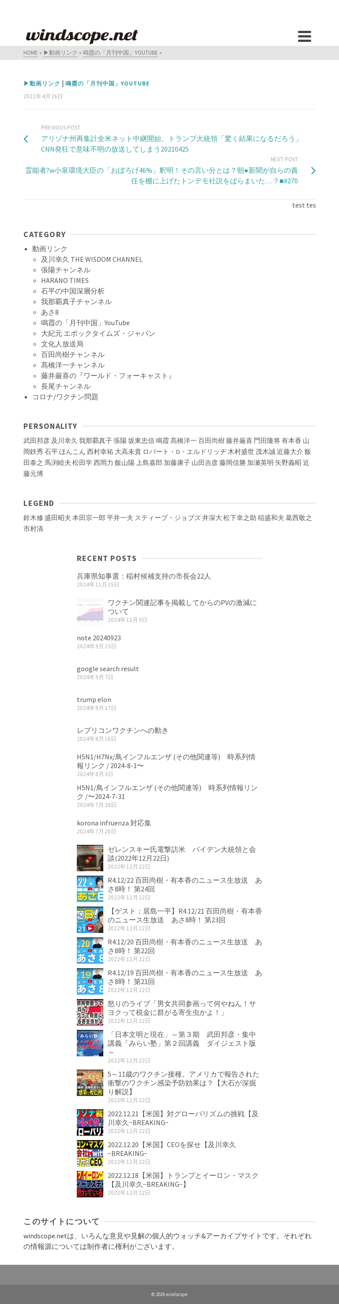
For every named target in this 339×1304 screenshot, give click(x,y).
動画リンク (50, 248)
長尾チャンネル (65, 386)
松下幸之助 (239, 518)
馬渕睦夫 (58, 463)
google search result (108, 668)
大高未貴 (128, 452)
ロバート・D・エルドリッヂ (184, 452)
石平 (51, 452)
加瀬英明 (260, 463)
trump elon (94, 699)
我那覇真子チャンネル (76, 301)
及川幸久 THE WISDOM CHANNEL (92, 259)
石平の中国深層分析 (73, 290)
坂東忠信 (141, 441)
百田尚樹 (211, 441)
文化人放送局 (62, 343)
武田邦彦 (36, 441)
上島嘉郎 (149, 463)
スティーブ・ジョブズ (168, 518)
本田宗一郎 (88, 518)
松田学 (82, 463)
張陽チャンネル (65, 269)
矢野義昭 (288, 463)
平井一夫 (120, 518)
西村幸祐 (100, 452)
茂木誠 (265, 452)
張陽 (120, 441)
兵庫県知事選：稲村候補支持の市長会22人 (144, 576)
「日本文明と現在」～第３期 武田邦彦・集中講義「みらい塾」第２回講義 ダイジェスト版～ (182, 1043)
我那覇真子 (95, 441)
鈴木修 (33, 518)
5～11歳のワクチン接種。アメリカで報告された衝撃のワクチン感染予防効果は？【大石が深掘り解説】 (184, 1083)
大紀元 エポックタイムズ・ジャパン (98, 333)
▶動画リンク (41, 83)
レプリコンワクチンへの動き (123, 730)
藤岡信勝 (232, 463)
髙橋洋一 (183, 441)
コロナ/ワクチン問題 (65, 396)
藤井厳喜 (239, 441)
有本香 (291, 441)
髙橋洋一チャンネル (73, 364)
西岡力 (103, 463)
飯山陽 (125, 463)
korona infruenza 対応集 (114, 822)
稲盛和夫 (271, 518)
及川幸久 (64, 441)
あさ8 (50, 312)
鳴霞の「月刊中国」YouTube (107, 83)
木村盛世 (241, 452)
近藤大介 (290, 452)
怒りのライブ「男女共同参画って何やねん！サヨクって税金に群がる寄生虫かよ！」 (182, 1008)
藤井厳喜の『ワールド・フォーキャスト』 (108, 375)
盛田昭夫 (58, 518)
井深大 (212, 518)
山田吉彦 (205, 463)
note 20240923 (99, 637)
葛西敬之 (299, 518)
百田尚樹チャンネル (73, 354)
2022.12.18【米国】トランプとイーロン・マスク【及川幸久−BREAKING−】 (183, 1180)
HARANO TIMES (65, 280)
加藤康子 (177, 463)
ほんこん (72, 452)
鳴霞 (162, 441)
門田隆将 (267, 441)
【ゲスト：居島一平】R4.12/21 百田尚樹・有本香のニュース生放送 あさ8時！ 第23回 (185, 915)
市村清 (33, 529)
